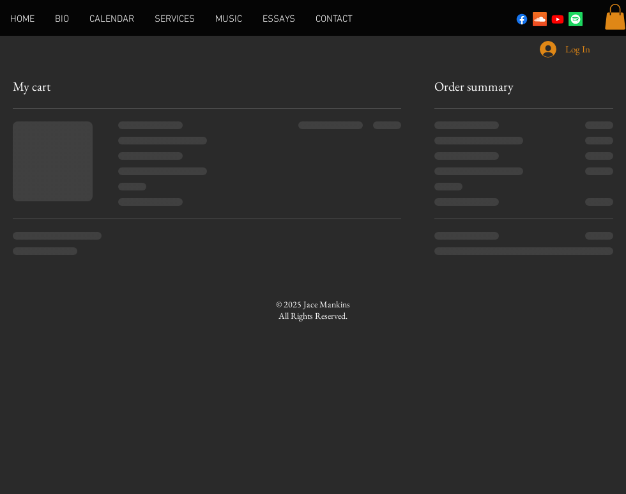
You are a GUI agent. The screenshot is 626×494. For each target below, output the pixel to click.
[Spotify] (576, 19)
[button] (615, 17)
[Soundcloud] (540, 19)
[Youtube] (558, 19)
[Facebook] (522, 19)
